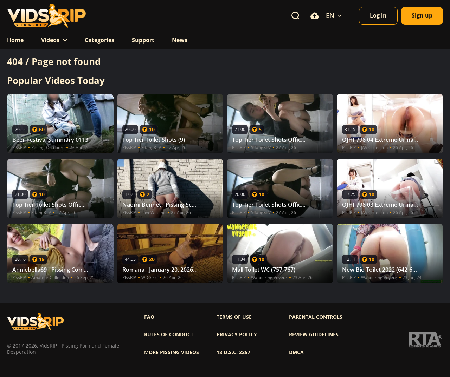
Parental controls (315, 317)
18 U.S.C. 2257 (233, 352)
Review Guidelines (314, 334)
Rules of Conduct (168, 334)
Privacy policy (237, 334)
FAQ (149, 317)
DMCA (296, 352)
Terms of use (234, 317)
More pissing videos (171, 352)
